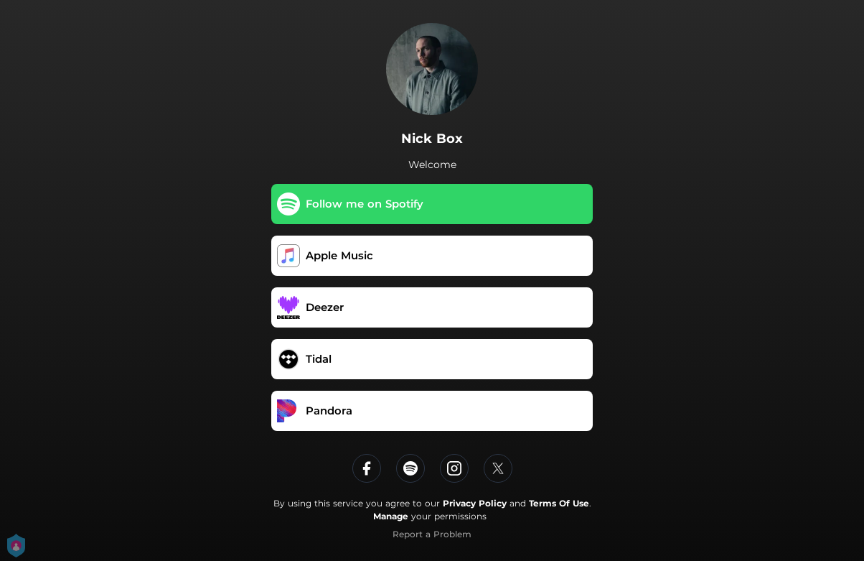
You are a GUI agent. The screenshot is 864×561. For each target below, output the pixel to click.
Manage (390, 516)
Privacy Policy (475, 503)
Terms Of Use (559, 503)
